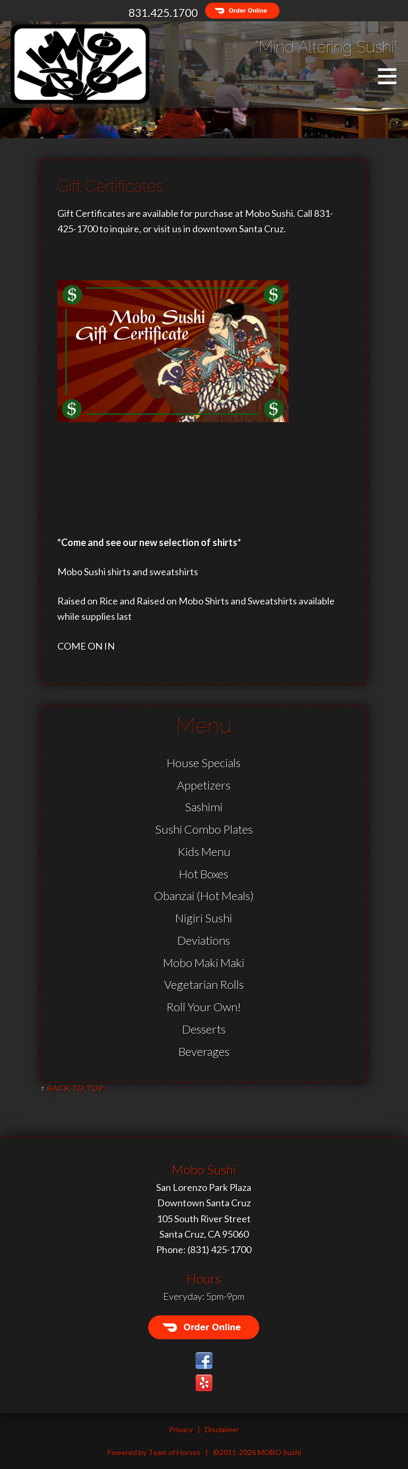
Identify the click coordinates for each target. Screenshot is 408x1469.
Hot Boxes (203, 874)
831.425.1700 (163, 12)
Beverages (204, 1051)
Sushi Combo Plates (204, 829)
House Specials (204, 763)
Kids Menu (204, 851)
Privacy (181, 1429)
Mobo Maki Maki (203, 962)
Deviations (203, 940)
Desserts (204, 1029)
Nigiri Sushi (203, 918)
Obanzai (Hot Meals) (204, 895)
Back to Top (75, 1088)
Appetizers (204, 785)
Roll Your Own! (203, 1007)
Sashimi (204, 807)
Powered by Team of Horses (154, 1452)
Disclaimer (222, 1429)
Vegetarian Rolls (204, 984)
